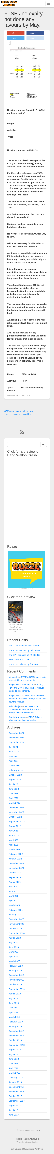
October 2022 (15, 817)
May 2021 (13, 896)
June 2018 (14, 1059)
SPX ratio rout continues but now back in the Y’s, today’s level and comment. (25, 709)
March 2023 (14, 803)
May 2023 (13, 793)
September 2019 (17, 989)
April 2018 (13, 1068)
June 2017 (14, 1115)
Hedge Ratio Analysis (27, 1138)
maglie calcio (15, 695)
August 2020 (15, 938)
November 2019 (16, 980)
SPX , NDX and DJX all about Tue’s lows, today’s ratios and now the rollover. (27, 698)
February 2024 (16, 770)
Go (43, 444)
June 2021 (14, 891)
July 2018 (13, 1054)
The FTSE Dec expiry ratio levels (24, 650)
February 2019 (16, 1021)
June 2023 (14, 789)
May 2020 (13, 952)
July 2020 (13, 942)
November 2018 (16, 1035)
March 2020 (14, 961)
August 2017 (15, 1105)
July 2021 (13, 886)
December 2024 (16, 733)
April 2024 (13, 761)
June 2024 (14, 751)
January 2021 (15, 914)
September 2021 (17, 877)
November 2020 (16, 924)
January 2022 (15, 858)
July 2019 (13, 998)
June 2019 (14, 1003)
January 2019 (15, 1026)
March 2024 (14, 765)
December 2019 (16, 975)
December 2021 (16, 863)
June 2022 (14, 835)
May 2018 (13, 1063)
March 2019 (14, 1017)
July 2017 (13, 1110)
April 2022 (13, 845)
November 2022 (16, 812)
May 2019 (13, 1007)
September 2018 (17, 1045)
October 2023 (15, 775)
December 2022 (16, 807)
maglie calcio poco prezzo (21, 684)
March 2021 (14, 905)
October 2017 (15, 1096)
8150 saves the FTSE (19, 659)
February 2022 (16, 854)
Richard (26, 395)
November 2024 (16, 737)
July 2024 (13, 747)
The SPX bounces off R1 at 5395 (24, 655)
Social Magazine (24, 1149)
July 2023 (13, 784)
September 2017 (17, 1101)
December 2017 (16, 1087)
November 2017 (16, 1091)
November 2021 (16, 868)
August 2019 (15, 993)
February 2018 (16, 1077)
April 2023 (13, 798)
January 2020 (15, 970)
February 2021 (16, 910)
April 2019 (13, 1012)
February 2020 (16, 966)
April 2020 (13, 956)
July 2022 (13, 830)
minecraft (13, 677)
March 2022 (14, 849)
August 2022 (15, 826)
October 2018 (15, 1040)
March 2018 (14, 1073)
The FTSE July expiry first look (23, 664)
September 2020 (17, 933)
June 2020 (14, 947)
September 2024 (17, 742)
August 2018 (15, 1049)
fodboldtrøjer (15, 706)
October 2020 (15, 928)
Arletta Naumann (17, 717)
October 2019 (15, 984)
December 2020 (16, 919)
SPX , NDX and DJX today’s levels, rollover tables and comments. (26, 687)
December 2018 (16, 1031)
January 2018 (15, 1082)
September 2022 (17, 821)
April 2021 (13, 900)
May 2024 (13, 756)
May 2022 (13, 840)
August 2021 (15, 882)
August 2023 (15, 779)
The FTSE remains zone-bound (24, 645)
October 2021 (15, 872)
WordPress (39, 1149)
